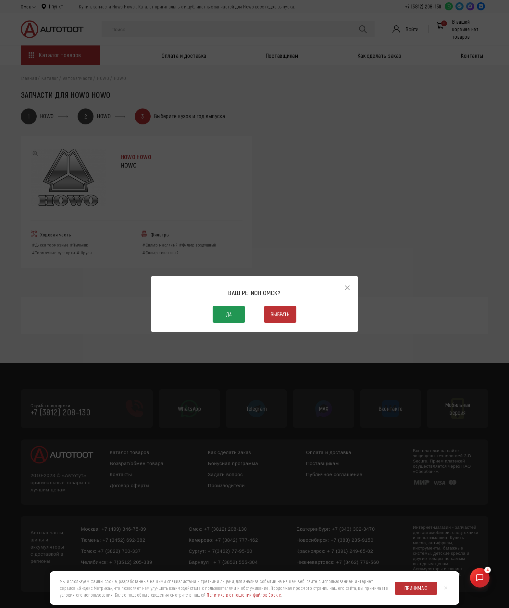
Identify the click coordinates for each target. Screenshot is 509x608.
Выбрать (280, 314)
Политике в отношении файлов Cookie (244, 595)
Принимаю (416, 588)
